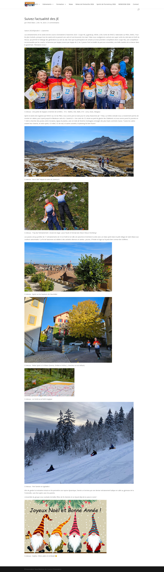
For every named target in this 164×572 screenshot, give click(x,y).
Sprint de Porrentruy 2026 (106, 4)
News (71, 4)
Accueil (27, 4)
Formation (60, 4)
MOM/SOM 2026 (124, 4)
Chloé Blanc (31, 23)
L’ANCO (35, 4)
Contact (136, 4)
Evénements (47, 4)
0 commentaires (53, 23)
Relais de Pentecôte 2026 (85, 4)
